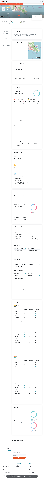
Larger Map (2, 16)
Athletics (4, 41)
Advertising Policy (31, 472)
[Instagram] (10, 450)
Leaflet (33, 5)
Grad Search (17, 466)
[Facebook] (5, 450)
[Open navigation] (42, 1)
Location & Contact (6, 31)
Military (4, 469)
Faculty (4, 43)
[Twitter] (3, 450)
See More (27, 82)
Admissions (4, 35)
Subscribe (19, 457)
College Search (18, 465)
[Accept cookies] (35, 476)
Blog (30, 469)
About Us (30, 465)
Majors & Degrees (5, 33)
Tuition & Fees (5, 36)
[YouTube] (8, 450)
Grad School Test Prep (6, 466)
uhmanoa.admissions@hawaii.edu (21, 55)
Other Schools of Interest (6, 45)
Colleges (4, 3)
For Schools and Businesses (6, 472)
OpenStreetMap (38, 5)
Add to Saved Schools (37, 19)
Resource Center (18, 469)
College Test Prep (5, 465)
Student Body (5, 38)
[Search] (40, 1)
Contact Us (30, 466)
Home (1, 3)
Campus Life (5, 40)
